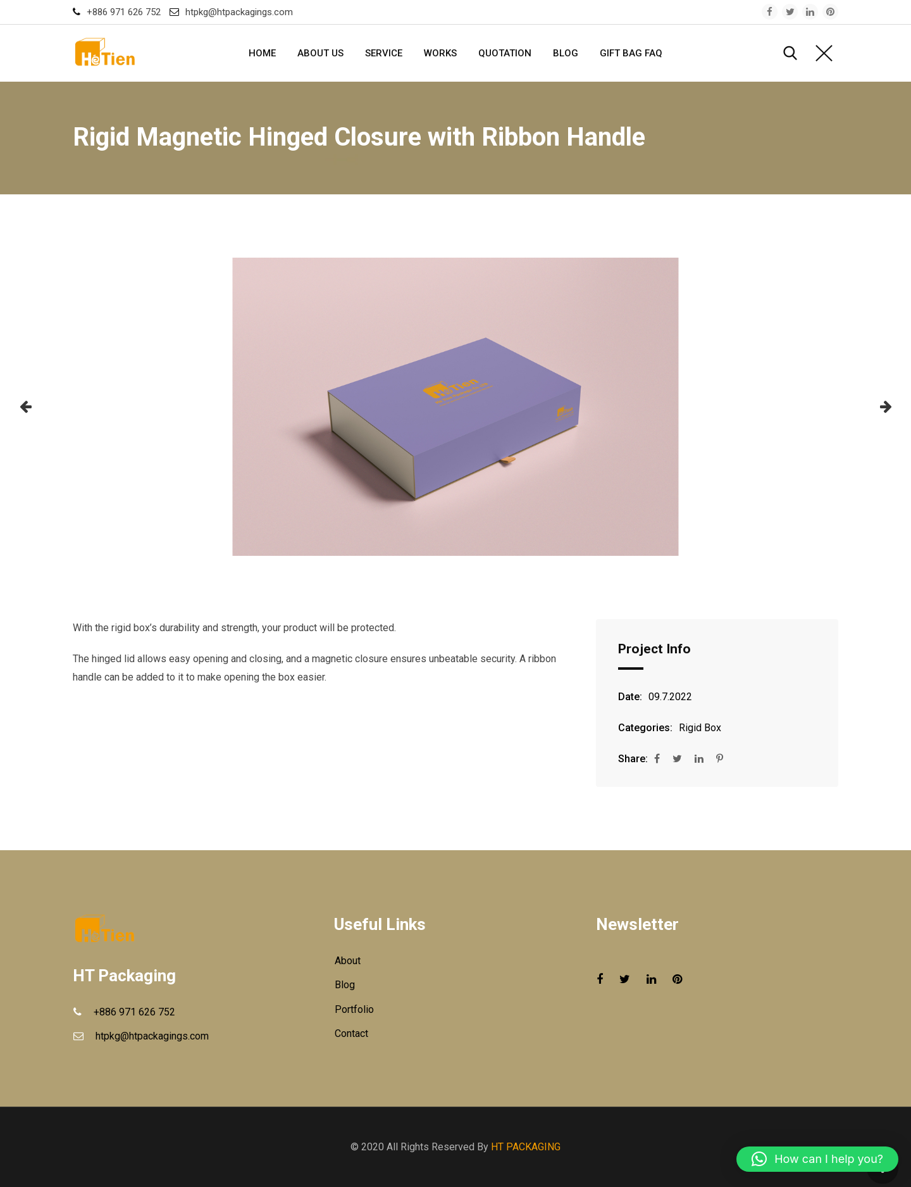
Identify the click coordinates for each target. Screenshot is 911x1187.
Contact (351, 1033)
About (348, 961)
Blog (565, 53)
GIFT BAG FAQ (631, 53)
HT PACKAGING (526, 1147)
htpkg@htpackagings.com (239, 12)
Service (383, 53)
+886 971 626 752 (124, 12)
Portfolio (354, 1009)
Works (440, 53)
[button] (25, 406)
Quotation (504, 53)
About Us (320, 53)
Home (262, 53)
